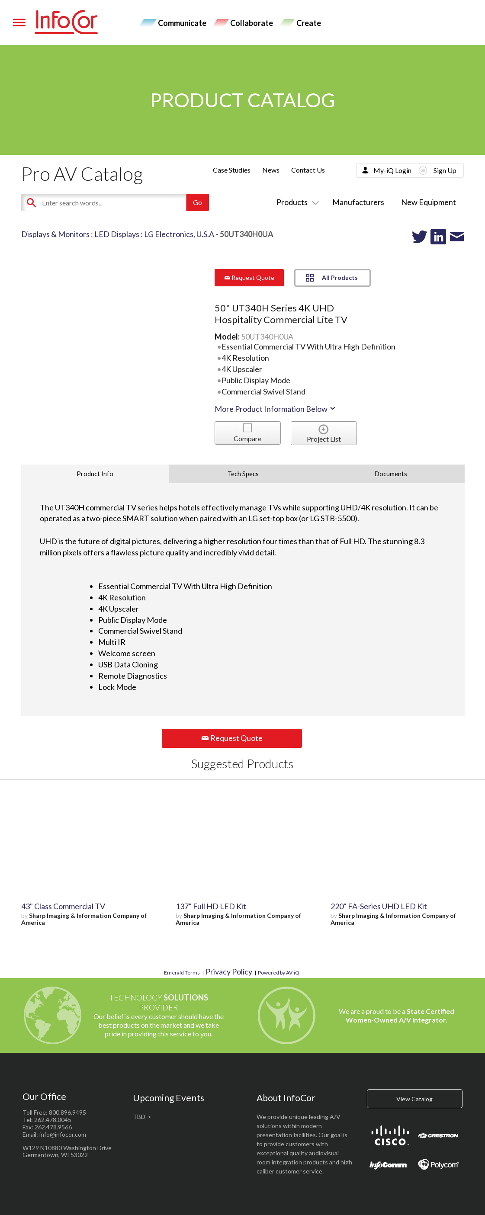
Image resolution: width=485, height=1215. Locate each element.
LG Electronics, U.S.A (179, 234)
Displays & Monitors (55, 234)
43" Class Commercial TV (63, 906)
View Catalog (414, 1099)
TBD (139, 1116)
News (270, 170)
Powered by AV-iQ (278, 972)
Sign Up (445, 170)
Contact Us (308, 170)
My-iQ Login (392, 170)
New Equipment (428, 202)
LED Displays (116, 234)
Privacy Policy (229, 971)
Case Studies (232, 170)
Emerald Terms (182, 972)
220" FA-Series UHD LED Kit (379, 906)
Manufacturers (358, 202)
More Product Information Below (276, 409)
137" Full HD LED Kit (211, 906)
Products (295, 202)
